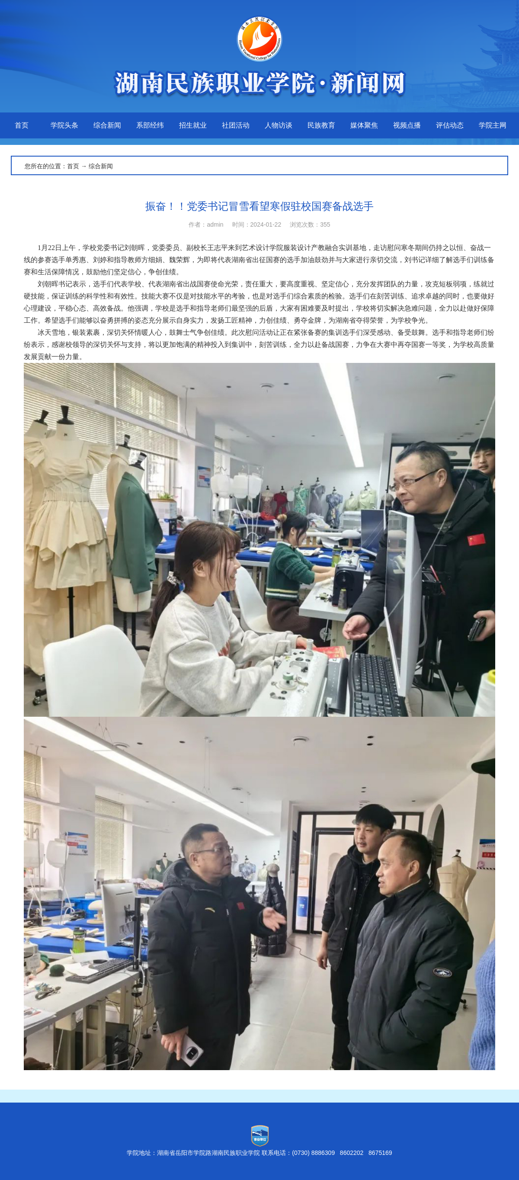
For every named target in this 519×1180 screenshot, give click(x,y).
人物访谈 (278, 125)
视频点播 (407, 125)
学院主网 (492, 125)
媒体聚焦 (364, 125)
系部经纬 (150, 125)
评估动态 (450, 125)
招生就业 (193, 125)
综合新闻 (107, 125)
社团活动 (236, 125)
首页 (22, 125)
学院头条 (64, 125)
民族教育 (321, 125)
